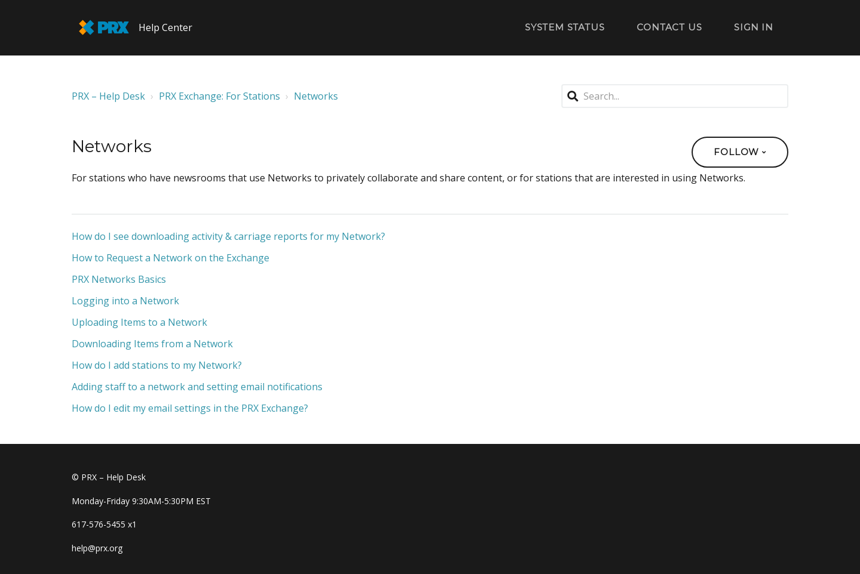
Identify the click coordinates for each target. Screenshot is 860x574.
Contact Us (669, 27)
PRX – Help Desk (108, 96)
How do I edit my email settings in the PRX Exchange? (190, 408)
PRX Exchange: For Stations (219, 96)
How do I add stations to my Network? (157, 365)
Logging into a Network (125, 300)
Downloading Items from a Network (152, 343)
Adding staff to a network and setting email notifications (197, 386)
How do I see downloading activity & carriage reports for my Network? (228, 236)
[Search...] (674, 96)
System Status (564, 27)
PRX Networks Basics (119, 279)
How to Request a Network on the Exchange (170, 257)
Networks (316, 96)
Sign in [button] (753, 27)
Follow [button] (736, 152)
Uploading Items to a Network (139, 322)
